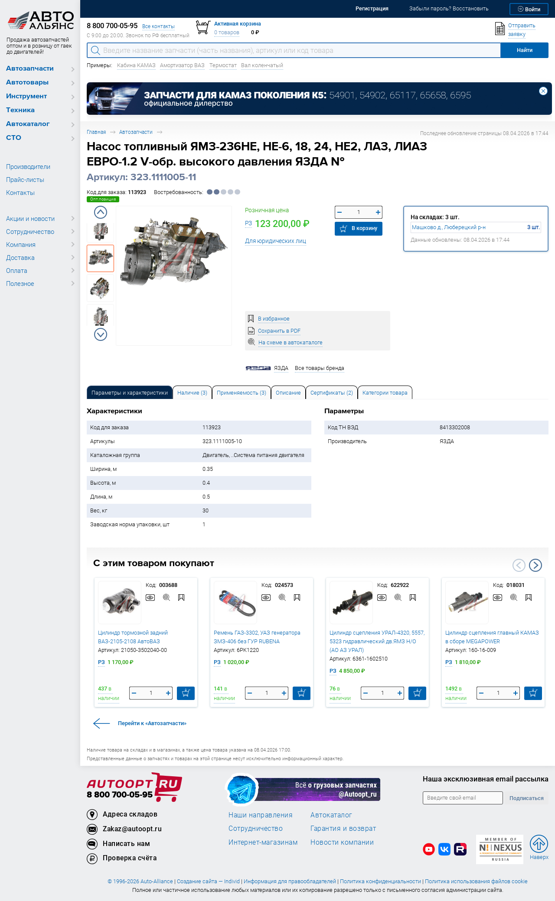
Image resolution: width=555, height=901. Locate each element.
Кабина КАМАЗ (136, 65)
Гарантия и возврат (343, 828)
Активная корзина (237, 23)
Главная (96, 132)
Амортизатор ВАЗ (182, 65)
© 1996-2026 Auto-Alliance (140, 881)
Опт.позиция (103, 199)
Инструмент (26, 96)
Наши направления (261, 815)
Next (100, 334)
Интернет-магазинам (263, 842)
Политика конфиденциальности (380, 881)
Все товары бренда (319, 368)
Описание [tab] (288, 392)
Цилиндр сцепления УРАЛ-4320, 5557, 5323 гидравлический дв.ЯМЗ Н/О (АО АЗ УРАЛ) (377, 641)
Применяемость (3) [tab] (241, 392)
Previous (100, 212)
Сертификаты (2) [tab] (331, 392)
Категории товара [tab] (385, 392)
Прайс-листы (25, 179)
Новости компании (342, 842)
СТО (13, 138)
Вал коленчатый (262, 65)
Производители (28, 166)
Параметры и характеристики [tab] (129, 392)
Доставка (20, 257)
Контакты (20, 192)
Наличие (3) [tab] (192, 392)
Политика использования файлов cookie (476, 881)
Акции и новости (30, 218)
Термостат (223, 65)
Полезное (20, 283)
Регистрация (372, 8)
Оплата (16, 270)
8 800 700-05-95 (120, 795)
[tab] (130, 392)
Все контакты (158, 26)
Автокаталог (28, 124)
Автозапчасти (30, 68)
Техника (20, 110)
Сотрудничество (30, 231)
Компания (21, 244)
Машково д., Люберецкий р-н (449, 227)
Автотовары (27, 82)
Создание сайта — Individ (208, 881)
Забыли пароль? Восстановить (449, 8)
